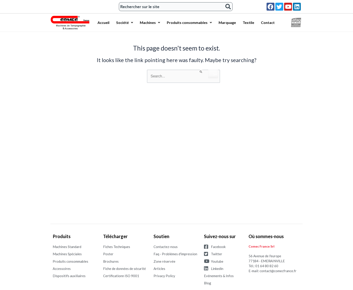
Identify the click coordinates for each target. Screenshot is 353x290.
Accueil (103, 22)
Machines (150, 22)
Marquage (227, 22)
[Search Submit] (201, 71)
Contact (268, 22)
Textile (248, 22)
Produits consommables (189, 22)
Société (124, 22)
